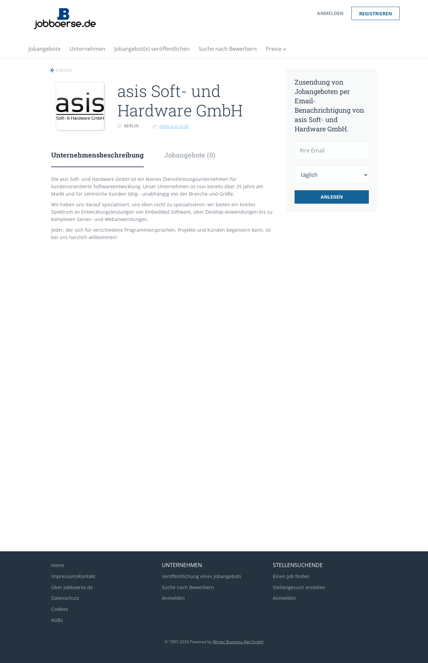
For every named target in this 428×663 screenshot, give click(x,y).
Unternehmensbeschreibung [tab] (97, 154)
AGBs (57, 620)
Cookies (59, 609)
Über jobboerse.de (72, 587)
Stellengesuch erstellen (299, 587)
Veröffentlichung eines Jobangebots (201, 576)
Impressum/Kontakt (73, 576)
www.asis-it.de (174, 126)
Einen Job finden (291, 576)
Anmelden (330, 13)
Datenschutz (65, 598)
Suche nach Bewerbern (188, 587)
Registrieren (375, 13)
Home (57, 565)
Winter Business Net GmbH (238, 642)
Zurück (63, 70)
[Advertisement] (342, 329)
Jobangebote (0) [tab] (189, 154)
